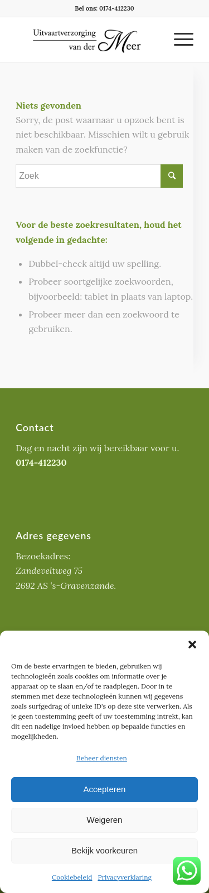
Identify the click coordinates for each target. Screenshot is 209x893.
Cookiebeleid (72, 877)
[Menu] (178, 39)
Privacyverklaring (125, 877)
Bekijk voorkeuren (104, 850)
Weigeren (105, 819)
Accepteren (105, 789)
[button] (192, 644)
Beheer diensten (101, 758)
